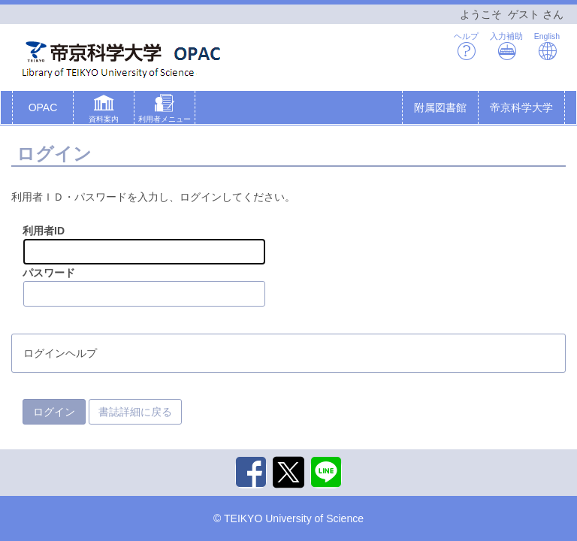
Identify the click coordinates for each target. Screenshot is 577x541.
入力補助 (506, 46)
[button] (104, 110)
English (547, 46)
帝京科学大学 (521, 107)
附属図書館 (440, 107)
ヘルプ (466, 46)
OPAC (43, 107)
